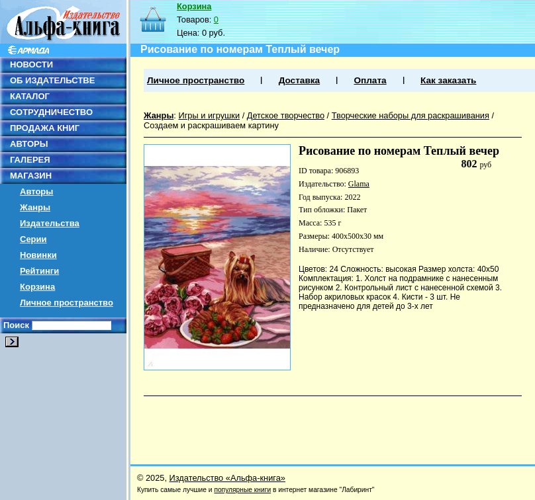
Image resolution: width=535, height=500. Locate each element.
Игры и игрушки (209, 115)
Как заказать (448, 80)
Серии (33, 239)
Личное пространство (66, 303)
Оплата (370, 80)
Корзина (37, 287)
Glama (358, 183)
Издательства (49, 223)
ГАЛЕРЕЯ (30, 160)
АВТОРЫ (29, 144)
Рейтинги (39, 271)
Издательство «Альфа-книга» (227, 478)
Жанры (35, 207)
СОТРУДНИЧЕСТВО (51, 112)
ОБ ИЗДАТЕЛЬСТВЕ (52, 80)
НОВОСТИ (31, 64)
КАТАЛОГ (30, 96)
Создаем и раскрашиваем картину (211, 125)
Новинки (38, 255)
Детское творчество (285, 115)
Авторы (36, 191)
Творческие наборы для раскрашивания (410, 115)
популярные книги (242, 489)
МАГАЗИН (31, 176)
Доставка (299, 80)
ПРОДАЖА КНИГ (44, 128)
